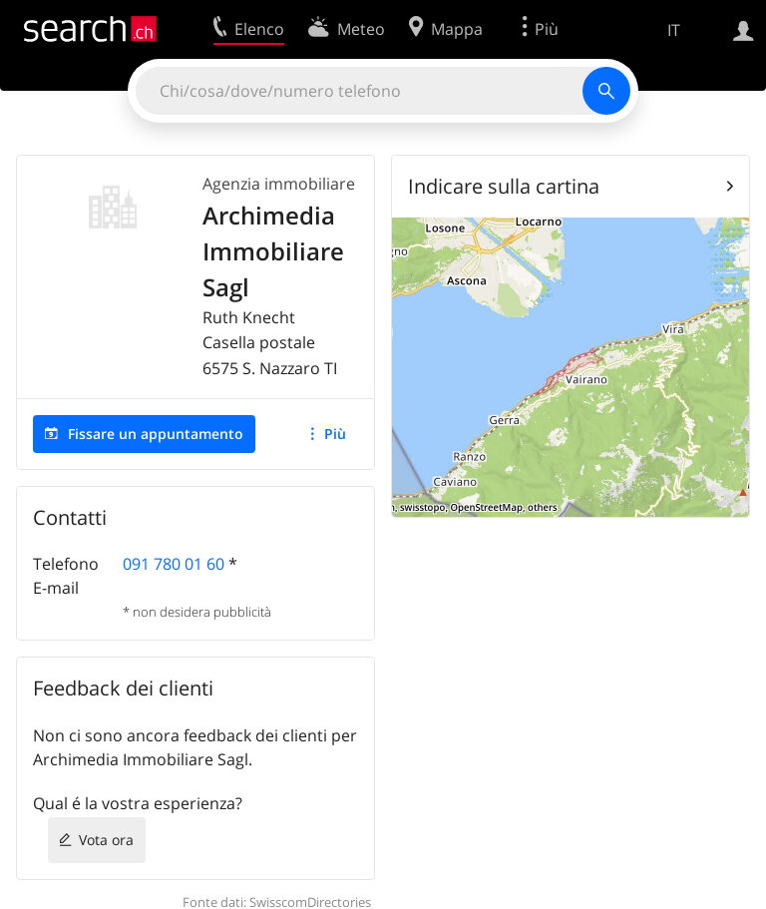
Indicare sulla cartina (503, 186)
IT (673, 30)
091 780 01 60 (173, 564)
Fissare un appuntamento (155, 433)
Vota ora (106, 839)
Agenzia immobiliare (278, 184)
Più (335, 433)
